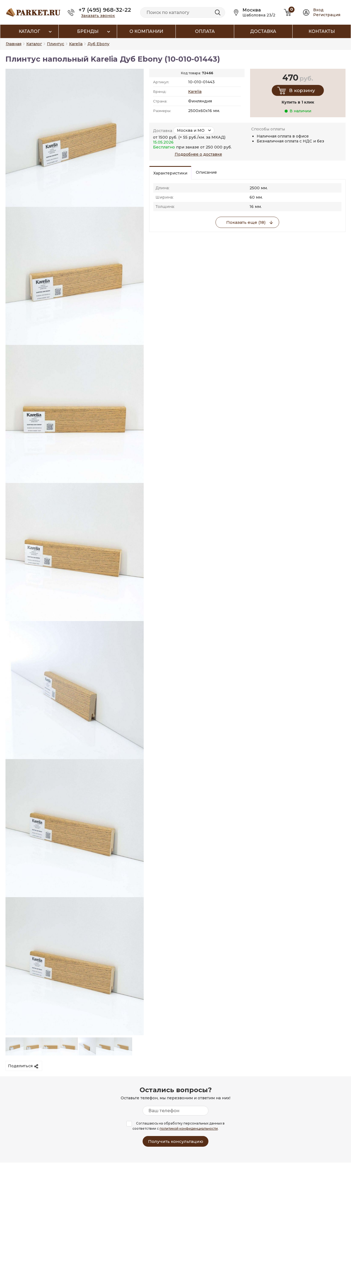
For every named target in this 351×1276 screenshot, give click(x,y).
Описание (206, 172)
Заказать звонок (98, 15)
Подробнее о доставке (198, 154)
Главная (13, 43)
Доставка (263, 31)
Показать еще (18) (246, 222)
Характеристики (170, 173)
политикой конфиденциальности (189, 1128)
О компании (146, 31)
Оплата (205, 31)
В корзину (302, 90)
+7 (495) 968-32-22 (104, 10)
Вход (318, 9)
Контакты (321, 31)
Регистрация (326, 14)
